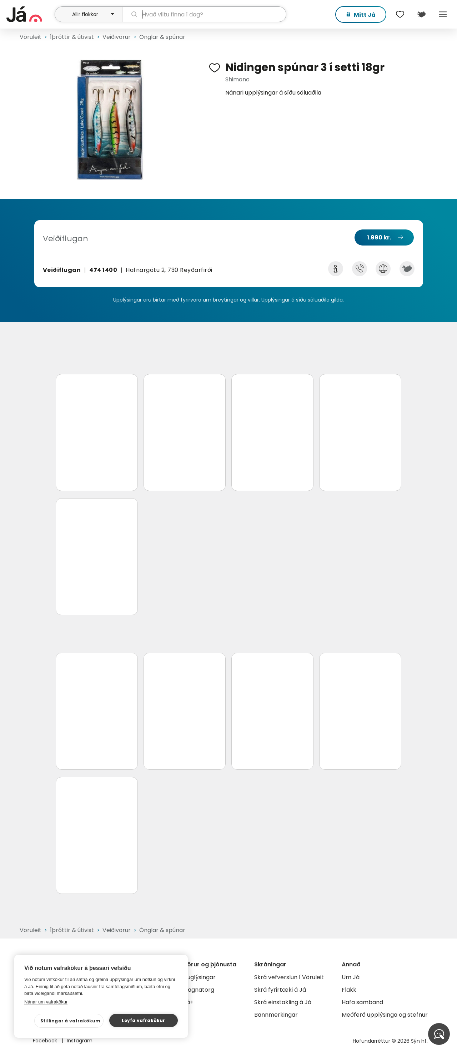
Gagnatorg (198, 990)
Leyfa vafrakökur (143, 1020)
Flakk (349, 990)
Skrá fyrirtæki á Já (280, 990)
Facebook (46, 1040)
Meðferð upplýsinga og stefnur (385, 1015)
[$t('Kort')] (421, 14)
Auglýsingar (199, 977)
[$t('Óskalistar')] (400, 14)
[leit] (204, 14)
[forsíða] (29, 14)
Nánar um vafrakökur (45, 1002)
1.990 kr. (379, 237)
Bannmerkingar (276, 1015)
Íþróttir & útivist (72, 37)
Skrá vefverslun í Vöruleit (289, 977)
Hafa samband (362, 1002)
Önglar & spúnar (162, 37)
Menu (443, 14)
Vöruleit (30, 37)
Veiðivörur (116, 37)
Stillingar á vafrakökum (70, 1021)
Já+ (188, 1002)
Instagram (79, 1040)
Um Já (351, 977)
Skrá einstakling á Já (282, 1002)
